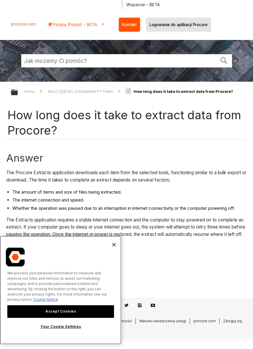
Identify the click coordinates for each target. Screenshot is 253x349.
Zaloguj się (232, 321)
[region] (60, 290)
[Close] (114, 244)
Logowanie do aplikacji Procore (179, 24)
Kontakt (129, 24)
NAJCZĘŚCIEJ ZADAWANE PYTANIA (81, 91)
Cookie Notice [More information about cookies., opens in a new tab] (45, 299)
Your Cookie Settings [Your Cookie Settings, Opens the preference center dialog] (60, 326)
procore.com (23, 24)
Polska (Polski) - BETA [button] (74, 24)
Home (30, 91)
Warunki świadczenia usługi (162, 321)
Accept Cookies (60, 311)
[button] (223, 60)
